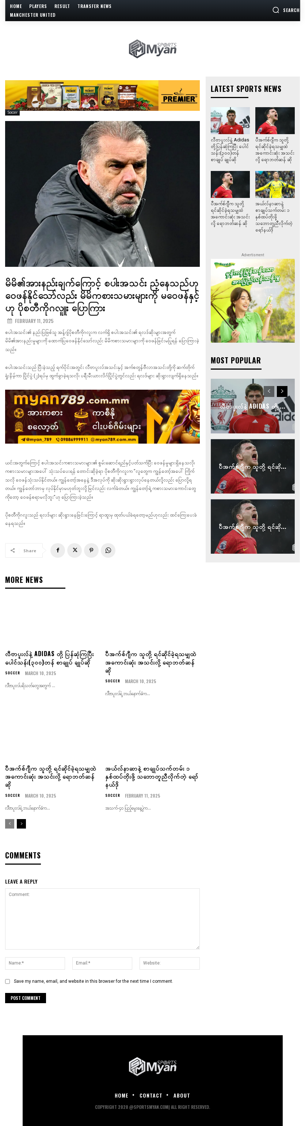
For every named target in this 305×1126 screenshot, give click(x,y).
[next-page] (21, 823)
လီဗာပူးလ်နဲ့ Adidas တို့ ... (253, 405)
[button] (286, 9)
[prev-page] (9, 823)
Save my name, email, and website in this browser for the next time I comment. (93, 979)
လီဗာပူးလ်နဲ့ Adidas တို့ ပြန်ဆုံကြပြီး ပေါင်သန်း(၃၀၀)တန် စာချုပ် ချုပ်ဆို (49, 656)
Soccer (12, 112)
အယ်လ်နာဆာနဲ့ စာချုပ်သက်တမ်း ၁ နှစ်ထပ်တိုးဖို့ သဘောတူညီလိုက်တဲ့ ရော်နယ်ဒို (151, 775)
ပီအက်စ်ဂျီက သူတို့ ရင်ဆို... (252, 465)
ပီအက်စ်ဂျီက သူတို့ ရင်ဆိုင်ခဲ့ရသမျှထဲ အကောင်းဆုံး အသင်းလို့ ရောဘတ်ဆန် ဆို (150, 661)
